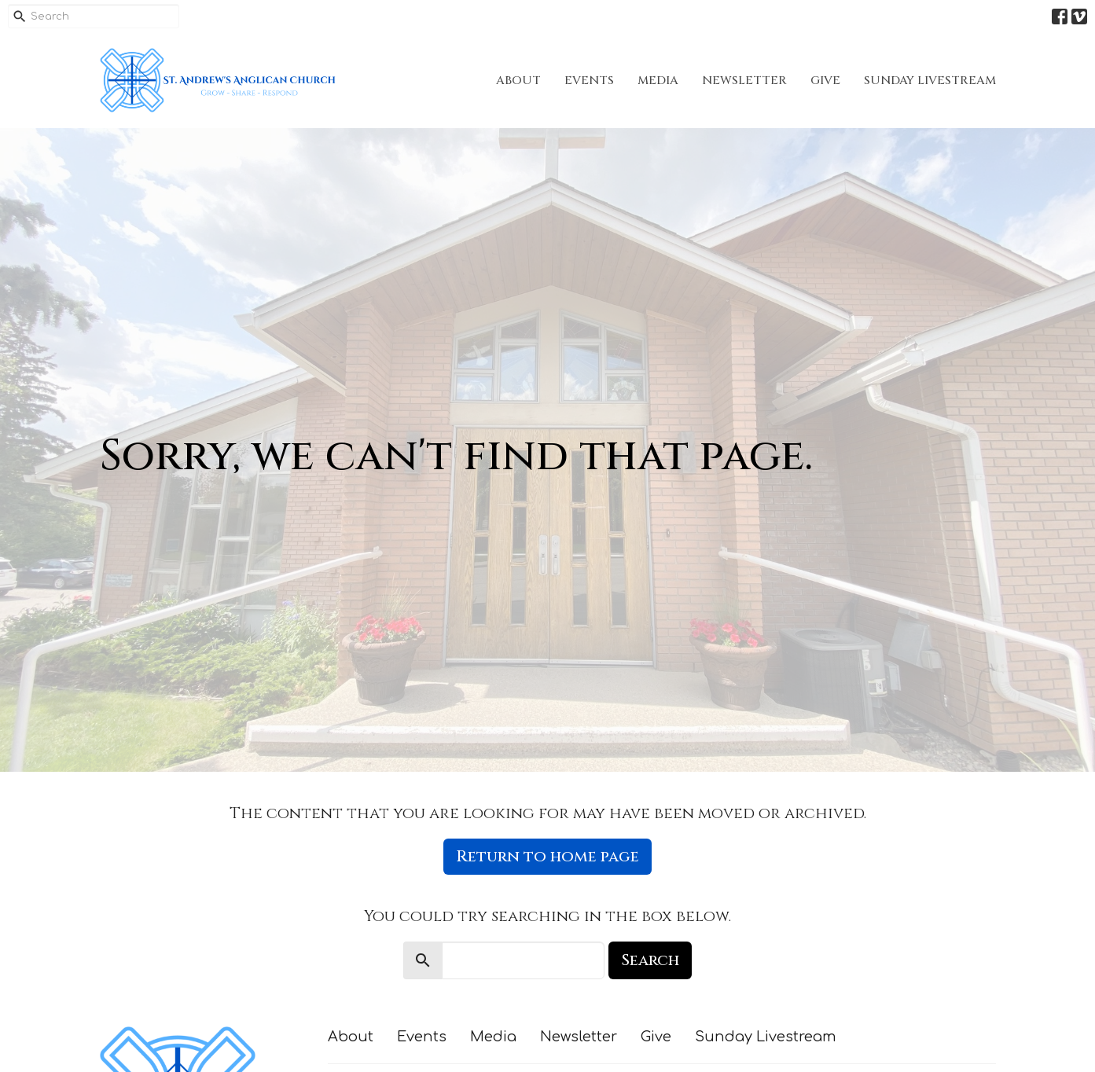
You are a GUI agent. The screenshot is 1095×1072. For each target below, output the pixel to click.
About (518, 80)
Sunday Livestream (930, 80)
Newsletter (744, 80)
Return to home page (547, 856)
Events (589, 80)
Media (658, 80)
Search (650, 960)
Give (825, 80)
